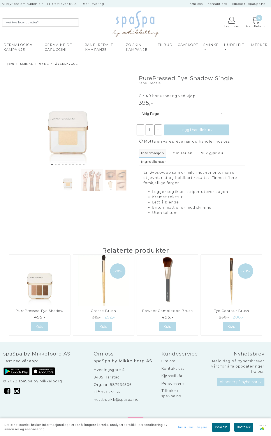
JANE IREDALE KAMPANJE (99, 47)
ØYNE (42, 64)
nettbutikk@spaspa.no (116, 399)
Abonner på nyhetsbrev (241, 382)
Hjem (9, 63)
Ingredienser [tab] (153, 161)
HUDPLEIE (234, 45)
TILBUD (165, 45)
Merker (259, 45)
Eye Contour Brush (231, 311)
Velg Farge (150, 114)
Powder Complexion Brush (167, 311)
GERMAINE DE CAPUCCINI (58, 47)
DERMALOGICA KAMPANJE (18, 47)
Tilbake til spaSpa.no (249, 3)
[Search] (40, 22)
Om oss (196, 3)
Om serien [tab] (183, 153)
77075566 (110, 392)
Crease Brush (103, 311)
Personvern (172, 383)
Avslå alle (221, 427)
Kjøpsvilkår (172, 376)
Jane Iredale (150, 83)
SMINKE (211, 45)
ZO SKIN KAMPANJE (136, 47)
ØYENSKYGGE (64, 64)
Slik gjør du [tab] (212, 153)
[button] (52, 164)
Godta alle (244, 427)
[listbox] (182, 113)
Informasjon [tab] (152, 153)
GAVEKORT (188, 45)
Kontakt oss (217, 3)
